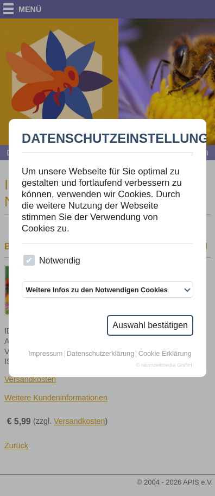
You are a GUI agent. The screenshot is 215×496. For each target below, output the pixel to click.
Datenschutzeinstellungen (107, 139)
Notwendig (51, 260)
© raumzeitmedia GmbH (164, 365)
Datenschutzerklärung (100, 353)
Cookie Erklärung (165, 353)
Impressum (45, 353)
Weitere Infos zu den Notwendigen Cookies (96, 290)
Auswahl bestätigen (150, 325)
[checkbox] (29, 260)
